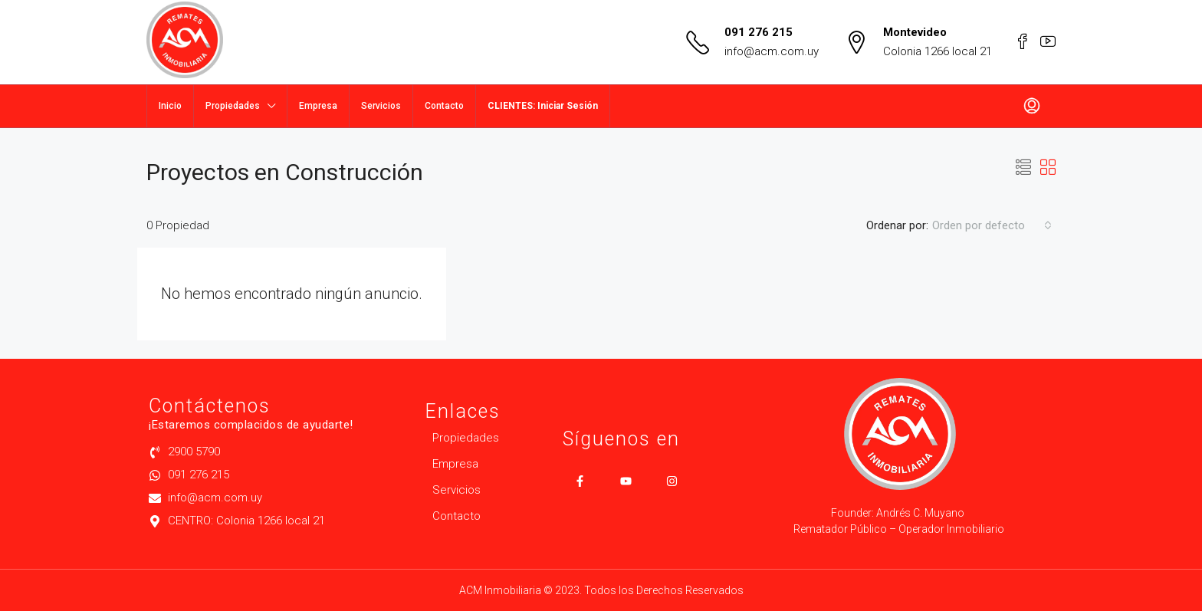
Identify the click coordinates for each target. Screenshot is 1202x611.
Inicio (170, 105)
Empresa (318, 105)
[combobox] (992, 225)
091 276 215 (758, 32)
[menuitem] (1032, 106)
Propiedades (232, 105)
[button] (1023, 168)
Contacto (444, 105)
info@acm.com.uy (771, 51)
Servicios (381, 105)
